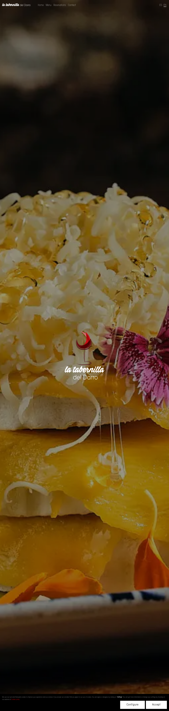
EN (165, 5)
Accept (156, 704)
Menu (48, 5)
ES (160, 5)
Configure (132, 704)
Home (41, 5)
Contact (72, 5)
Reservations (59, 5)
